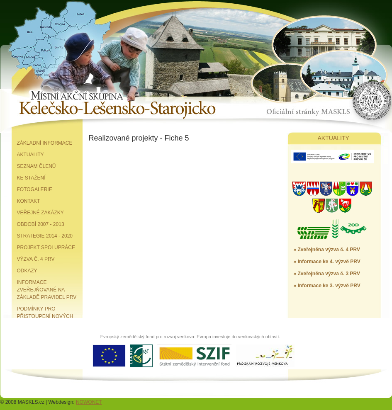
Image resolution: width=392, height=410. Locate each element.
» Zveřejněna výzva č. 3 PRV (327, 274)
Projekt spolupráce (46, 247)
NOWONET (89, 402)
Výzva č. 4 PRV (36, 259)
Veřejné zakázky (40, 213)
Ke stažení (31, 178)
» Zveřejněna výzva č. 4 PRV (327, 249)
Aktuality (30, 155)
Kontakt (28, 201)
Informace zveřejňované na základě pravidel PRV (47, 289)
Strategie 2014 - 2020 (45, 236)
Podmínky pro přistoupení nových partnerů (45, 316)
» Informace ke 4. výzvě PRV (327, 261)
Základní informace (45, 143)
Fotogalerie (34, 189)
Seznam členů (36, 166)
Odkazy (27, 271)
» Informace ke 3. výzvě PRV (327, 286)
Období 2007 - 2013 (40, 224)
